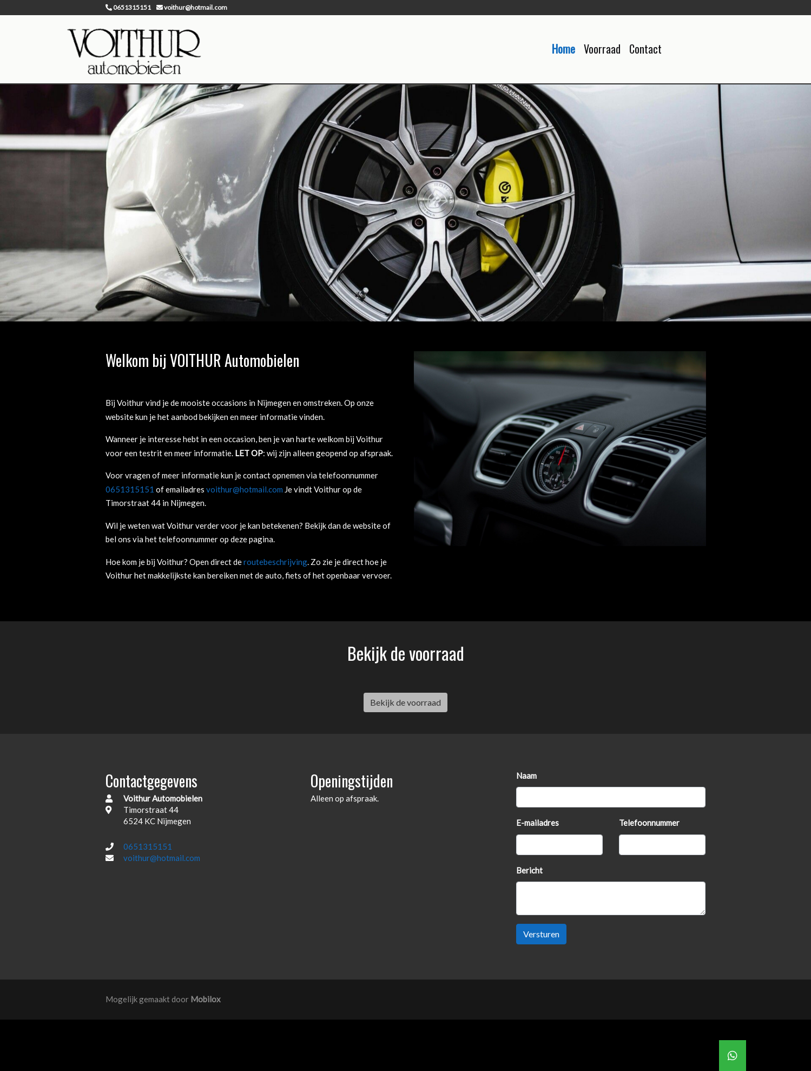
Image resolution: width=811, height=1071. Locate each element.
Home (563, 49)
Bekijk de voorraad (405, 702)
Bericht (529, 870)
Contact (645, 49)
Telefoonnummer (649, 822)
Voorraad (602, 49)
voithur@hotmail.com (245, 489)
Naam (526, 775)
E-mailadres (537, 822)
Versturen (541, 934)
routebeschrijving (275, 562)
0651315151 (131, 489)
